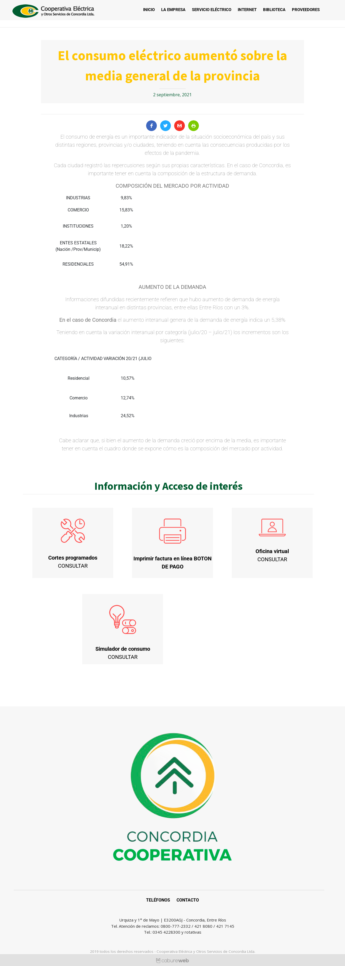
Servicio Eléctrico (211, 9)
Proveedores (306, 9)
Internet (247, 9)
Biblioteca (274, 9)
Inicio (149, 9)
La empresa (173, 9)
